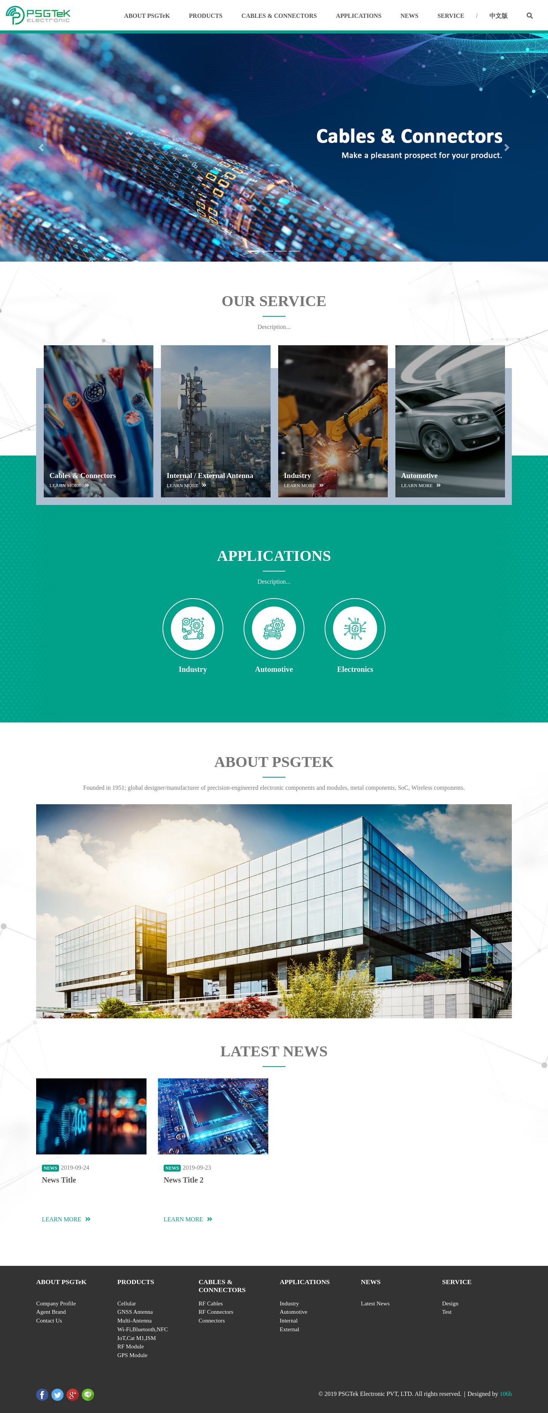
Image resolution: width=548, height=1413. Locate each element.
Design (450, 1303)
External (289, 1329)
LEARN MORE (66, 1219)
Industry (289, 1303)
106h (506, 1394)
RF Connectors (216, 1311)
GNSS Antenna (135, 1311)
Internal (289, 1320)
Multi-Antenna (134, 1320)
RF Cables (211, 1303)
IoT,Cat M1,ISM (136, 1338)
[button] (41, 147)
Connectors (212, 1320)
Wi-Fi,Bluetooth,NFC (142, 1329)
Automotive (293, 1311)
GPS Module (132, 1355)
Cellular (126, 1303)
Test (447, 1311)
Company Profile (56, 1303)
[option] (98, 421)
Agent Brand (51, 1311)
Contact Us (49, 1320)
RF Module (130, 1346)
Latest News (375, 1303)
